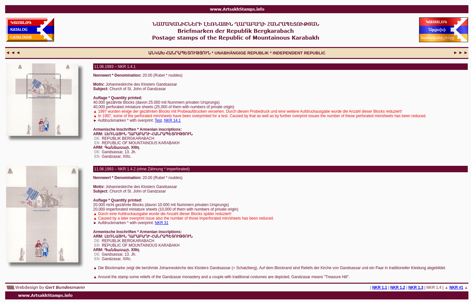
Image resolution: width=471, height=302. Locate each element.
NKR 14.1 (172, 120)
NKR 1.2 (397, 287)
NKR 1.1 (379, 287)
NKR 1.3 (415, 287)
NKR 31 (161, 223)
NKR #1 (456, 287)
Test (158, 120)
